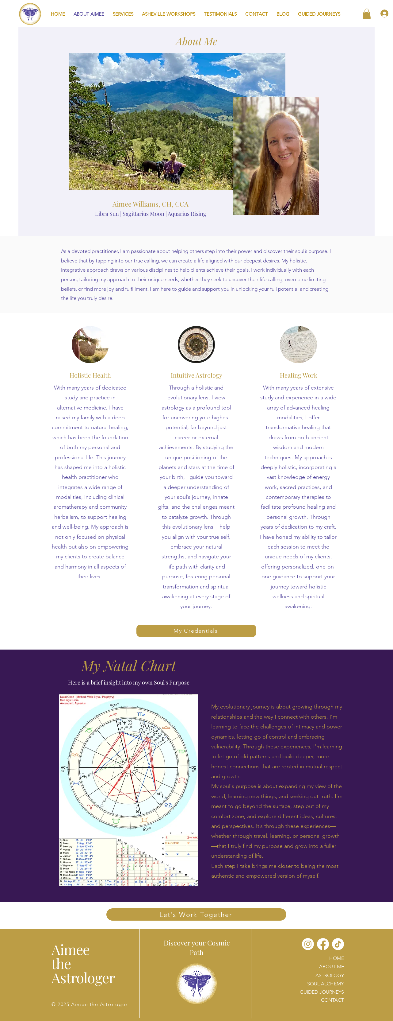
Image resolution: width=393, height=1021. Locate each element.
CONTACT (332, 1000)
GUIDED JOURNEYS (322, 992)
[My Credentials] (196, 631)
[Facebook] (323, 944)
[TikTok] (338, 944)
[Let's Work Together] (196, 914)
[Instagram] (308, 944)
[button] (123, 14)
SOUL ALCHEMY (325, 984)
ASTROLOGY (329, 975)
